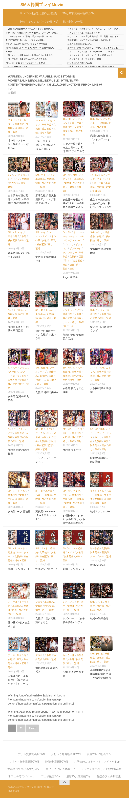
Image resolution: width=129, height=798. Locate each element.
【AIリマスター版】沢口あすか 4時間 (84, 59)
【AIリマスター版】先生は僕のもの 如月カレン (45, 145)
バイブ (21, 232)
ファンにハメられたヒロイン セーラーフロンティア (91, 51)
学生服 (52, 441)
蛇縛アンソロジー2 (46, 569)
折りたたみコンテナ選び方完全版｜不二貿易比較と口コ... (94, 36)
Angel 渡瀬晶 (70, 277)
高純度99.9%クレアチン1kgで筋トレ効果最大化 (89, 40)
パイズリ (69, 244)
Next (32, 728)
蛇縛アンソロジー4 (73, 569)
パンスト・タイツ (72, 310)
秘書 (72, 264)
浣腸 (37, 183)
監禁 (65, 264)
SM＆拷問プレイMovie (41, 5)
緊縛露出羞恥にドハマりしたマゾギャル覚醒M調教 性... (31, 48)
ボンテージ (75, 248)
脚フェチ (69, 326)
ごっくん (100, 310)
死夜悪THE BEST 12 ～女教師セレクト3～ (46, 515)
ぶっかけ (50, 310)
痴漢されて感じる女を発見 (23, 769)
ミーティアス (12, 51)
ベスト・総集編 (98, 123)
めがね (12, 372)
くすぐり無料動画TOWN (24, 761)
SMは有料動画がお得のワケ (79, 13)
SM (69, 119)
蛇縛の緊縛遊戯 (99, 618)
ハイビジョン (15, 120)
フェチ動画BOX (50, 776)
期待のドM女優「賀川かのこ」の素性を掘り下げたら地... (93, 48)
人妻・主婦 (75, 123)
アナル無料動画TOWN (31, 754)
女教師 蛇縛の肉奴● (46, 392)
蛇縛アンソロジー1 (101, 511)
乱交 (24, 376)
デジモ (99, 602)
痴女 (104, 445)
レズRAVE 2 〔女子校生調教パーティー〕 (74, 622)
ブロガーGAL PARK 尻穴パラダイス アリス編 (26, 44)
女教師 (77, 127)
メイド (70, 552)
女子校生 (18, 310)
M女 (75, 174)
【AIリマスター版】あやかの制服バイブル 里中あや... (30, 55)
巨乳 (53, 240)
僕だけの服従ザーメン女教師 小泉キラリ (45, 334)
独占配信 (19, 128)
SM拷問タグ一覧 (72, 21)
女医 (44, 437)
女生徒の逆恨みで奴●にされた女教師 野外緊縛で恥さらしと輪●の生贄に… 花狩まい (73, 207)
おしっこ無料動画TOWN (66, 754)
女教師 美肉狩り (72, 450)
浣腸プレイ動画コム (99, 754)
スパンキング (103, 119)
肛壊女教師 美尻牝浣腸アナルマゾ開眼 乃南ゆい (45, 199)
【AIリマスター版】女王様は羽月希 (84, 33)
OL (64, 232)
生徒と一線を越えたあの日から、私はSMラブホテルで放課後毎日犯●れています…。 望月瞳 (73, 151)
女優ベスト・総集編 (73, 499)
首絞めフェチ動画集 (109, 776)
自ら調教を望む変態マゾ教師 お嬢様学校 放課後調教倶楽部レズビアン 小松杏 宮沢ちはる (18, 203)
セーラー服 (69, 655)
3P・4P (39, 120)
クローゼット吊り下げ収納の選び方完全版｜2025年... (30, 36)
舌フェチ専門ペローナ (21, 776)
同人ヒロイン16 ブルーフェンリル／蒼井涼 (25, 63)
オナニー (78, 232)
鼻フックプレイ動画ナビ (60, 769)
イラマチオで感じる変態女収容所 (101, 769)
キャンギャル (70, 236)
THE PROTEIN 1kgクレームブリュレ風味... (25, 40)
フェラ (38, 433)
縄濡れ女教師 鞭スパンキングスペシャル (100, 139)
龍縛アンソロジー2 (18, 569)
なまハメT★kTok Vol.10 (16, 67)
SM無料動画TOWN (56, 761)
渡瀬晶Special (98, 565)
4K (64, 119)
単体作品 (19, 124)
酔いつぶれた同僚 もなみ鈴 (80, 63)
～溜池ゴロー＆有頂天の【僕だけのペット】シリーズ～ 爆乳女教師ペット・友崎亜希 (18, 684)
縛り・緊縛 (45, 132)
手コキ (67, 260)
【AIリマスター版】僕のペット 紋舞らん (18, 144)
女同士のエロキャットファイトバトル (97, 761)
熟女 (72, 131)
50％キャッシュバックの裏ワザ (39, 21)
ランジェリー (70, 252)
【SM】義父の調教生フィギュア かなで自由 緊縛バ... (30, 29)
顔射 (72, 268)
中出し (99, 232)
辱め (99, 610)
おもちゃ (12, 367)
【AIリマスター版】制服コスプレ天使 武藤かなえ (90, 55)
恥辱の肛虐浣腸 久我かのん (80, 44)
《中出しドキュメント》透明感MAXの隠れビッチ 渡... (92, 67)
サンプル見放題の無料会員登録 (38, 13)
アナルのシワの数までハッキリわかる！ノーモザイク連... (94, 29)
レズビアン (14, 179)
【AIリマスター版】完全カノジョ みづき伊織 (26, 59)
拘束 (65, 131)
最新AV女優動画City (78, 776)
